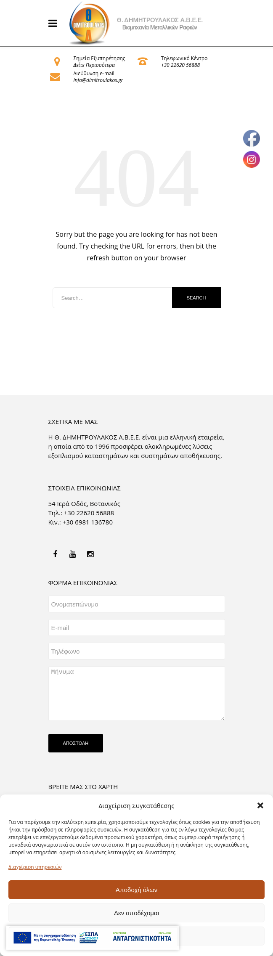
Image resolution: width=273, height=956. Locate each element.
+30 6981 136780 (88, 522)
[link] (136, 23)
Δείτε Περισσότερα (94, 65)
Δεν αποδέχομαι (136, 912)
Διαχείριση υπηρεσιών (34, 867)
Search (196, 297)
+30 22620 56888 (180, 65)
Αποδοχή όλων (137, 889)
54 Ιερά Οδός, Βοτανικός (84, 503)
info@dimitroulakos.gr (98, 80)
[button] (260, 805)
